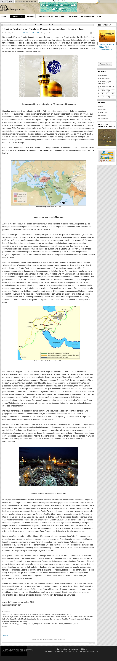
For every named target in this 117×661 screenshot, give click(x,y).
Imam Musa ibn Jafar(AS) (106, 94)
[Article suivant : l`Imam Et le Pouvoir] (6, 635)
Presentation (102, 110)
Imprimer (91, 32)
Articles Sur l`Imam (50, 25)
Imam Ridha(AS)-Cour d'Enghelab (105, 82)
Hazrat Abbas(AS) (104, 97)
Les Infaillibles (24, 25)
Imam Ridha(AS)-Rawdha (106, 91)
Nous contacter (103, 118)
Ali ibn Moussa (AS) (36, 25)
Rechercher (102, 115)
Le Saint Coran (103, 112)
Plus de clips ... (105, 64)
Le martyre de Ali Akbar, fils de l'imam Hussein (106, 47)
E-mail (93, 32)
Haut (113, 654)
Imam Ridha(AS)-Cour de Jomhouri (106, 87)
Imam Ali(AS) (102, 76)
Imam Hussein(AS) (104, 79)
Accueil (16, 25)
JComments (92, 643)
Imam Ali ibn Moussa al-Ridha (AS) (29, 33)
